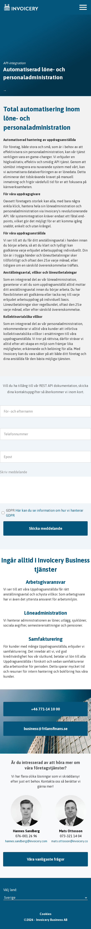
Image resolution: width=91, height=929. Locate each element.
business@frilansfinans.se (45, 728)
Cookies (45, 914)
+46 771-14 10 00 (45, 709)
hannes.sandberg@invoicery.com (26, 841)
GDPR (10, 510)
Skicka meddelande (45, 528)
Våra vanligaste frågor (45, 859)
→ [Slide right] (83, 819)
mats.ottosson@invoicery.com (70, 841)
